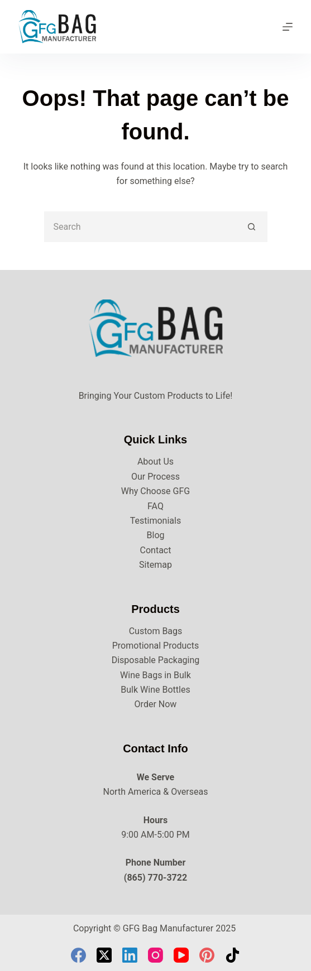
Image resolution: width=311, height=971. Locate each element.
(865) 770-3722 (155, 877)
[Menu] (288, 27)
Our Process (155, 476)
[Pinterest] (206, 955)
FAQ (155, 506)
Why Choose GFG (155, 491)
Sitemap (155, 564)
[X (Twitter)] (104, 955)
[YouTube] (181, 955)
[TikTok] (232, 955)
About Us (155, 461)
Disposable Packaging (156, 660)
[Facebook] (78, 955)
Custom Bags (156, 631)
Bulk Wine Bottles (155, 689)
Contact (155, 550)
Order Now (156, 704)
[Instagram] (155, 955)
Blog (156, 535)
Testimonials (155, 520)
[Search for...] (140, 226)
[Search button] (252, 226)
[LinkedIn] (129, 955)
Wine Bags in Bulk (155, 675)
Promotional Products (155, 645)
